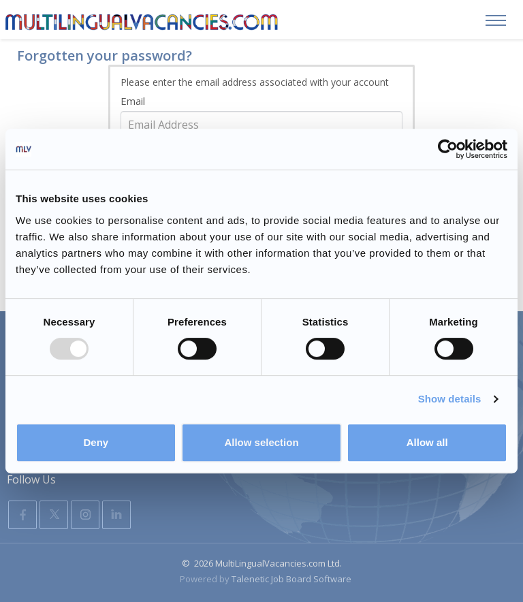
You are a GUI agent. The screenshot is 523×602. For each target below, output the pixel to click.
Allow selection (261, 442)
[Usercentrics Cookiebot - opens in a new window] (447, 149)
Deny (95, 442)
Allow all (427, 442)
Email (133, 101)
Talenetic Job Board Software (291, 579)
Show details (449, 399)
